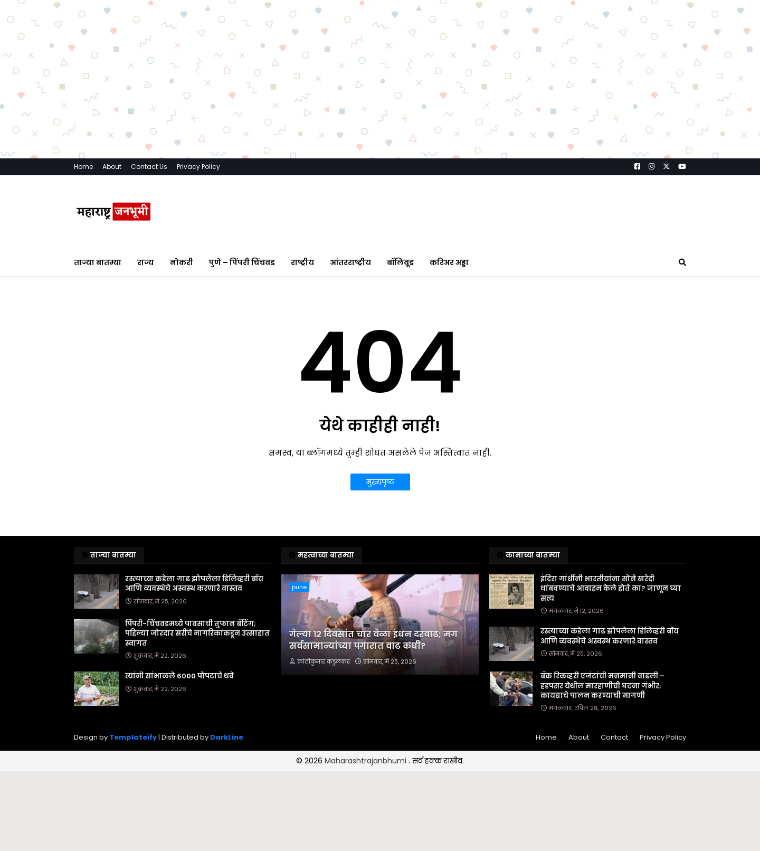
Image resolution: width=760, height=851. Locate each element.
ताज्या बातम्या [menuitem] (97, 262)
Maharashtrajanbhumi (366, 760)
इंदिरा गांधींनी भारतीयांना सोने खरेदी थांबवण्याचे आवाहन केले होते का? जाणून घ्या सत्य (610, 588)
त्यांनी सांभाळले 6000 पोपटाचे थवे (179, 676)
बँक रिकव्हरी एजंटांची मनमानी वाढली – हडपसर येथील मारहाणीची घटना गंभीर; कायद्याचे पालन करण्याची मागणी (602, 686)
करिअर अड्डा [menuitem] (449, 262)
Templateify (133, 737)
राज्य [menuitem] (145, 262)
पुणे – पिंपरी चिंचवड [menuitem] (242, 262)
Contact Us (149, 166)
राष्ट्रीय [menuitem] (302, 262)
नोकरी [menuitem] (181, 262)
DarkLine (226, 737)
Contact (614, 737)
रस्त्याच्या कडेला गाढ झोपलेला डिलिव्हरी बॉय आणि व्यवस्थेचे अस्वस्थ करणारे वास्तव (194, 583)
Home (83, 166)
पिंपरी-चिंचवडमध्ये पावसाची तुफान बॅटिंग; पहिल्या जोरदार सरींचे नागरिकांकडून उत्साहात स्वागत (197, 633)
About (111, 166)
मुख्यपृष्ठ (380, 482)
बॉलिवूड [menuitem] (400, 262)
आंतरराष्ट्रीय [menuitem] (350, 262)
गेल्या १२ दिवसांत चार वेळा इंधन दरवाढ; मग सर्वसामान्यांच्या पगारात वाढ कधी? (373, 640)
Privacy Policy (198, 166)
